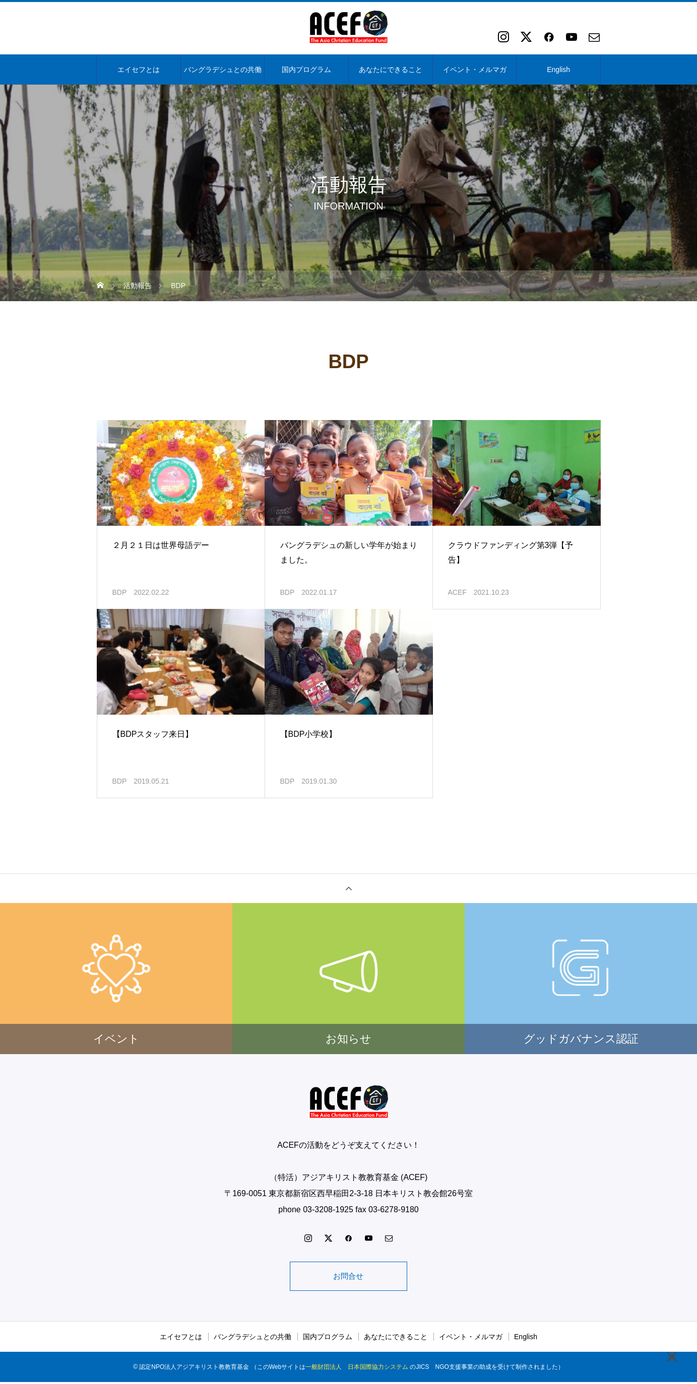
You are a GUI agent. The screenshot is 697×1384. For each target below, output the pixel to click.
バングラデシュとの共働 (223, 69)
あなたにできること (390, 69)
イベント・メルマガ (474, 69)
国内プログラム (306, 69)
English (558, 69)
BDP (119, 592)
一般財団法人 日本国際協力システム (356, 1368)
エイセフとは (138, 69)
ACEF (457, 592)
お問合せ (349, 1277)
